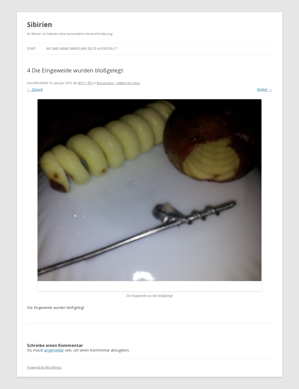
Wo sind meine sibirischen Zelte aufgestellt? (81, 48)
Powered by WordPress (44, 367)
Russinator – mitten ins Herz (118, 83)
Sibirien (39, 24)
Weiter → (264, 89)
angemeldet (54, 350)
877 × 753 (85, 83)
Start (31, 48)
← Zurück (35, 89)
